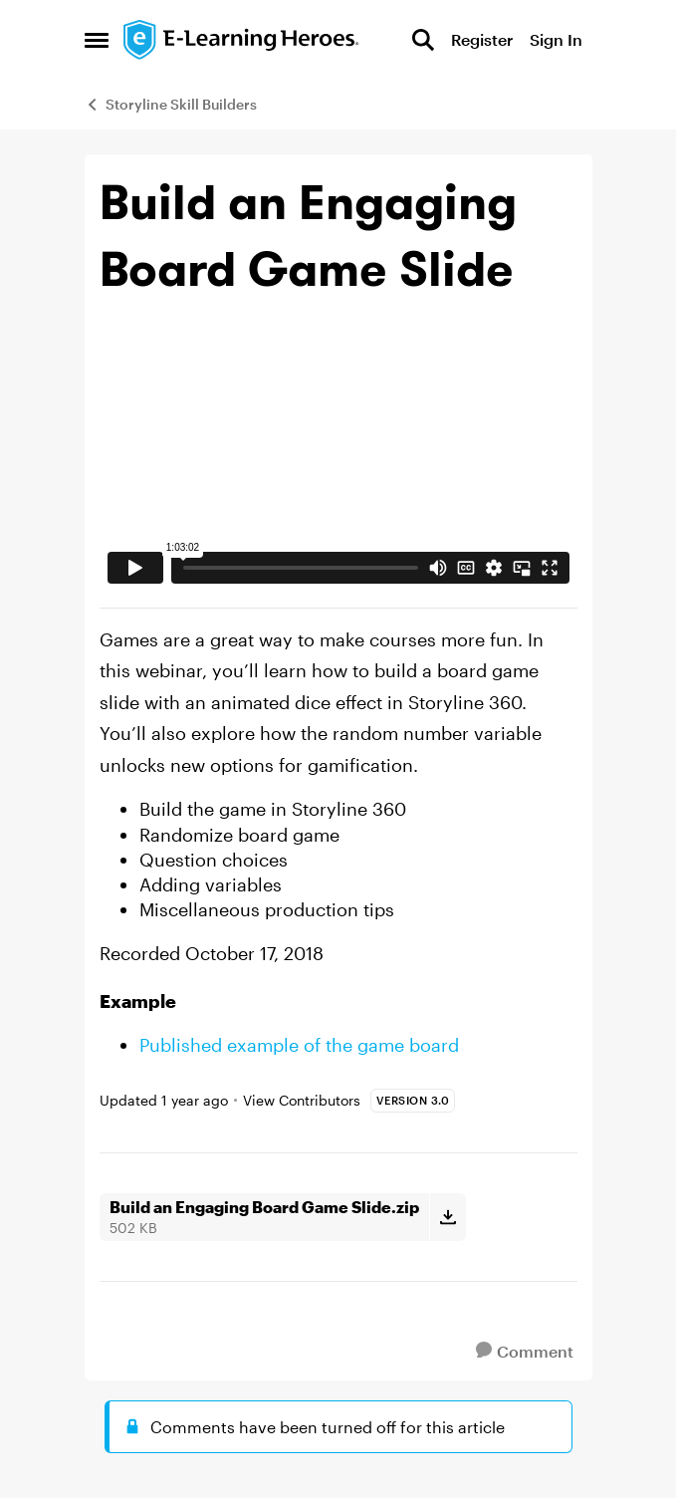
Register (482, 39)
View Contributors (301, 1100)
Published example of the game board (299, 1045)
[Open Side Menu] (96, 40)
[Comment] (524, 1351)
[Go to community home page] (241, 40)
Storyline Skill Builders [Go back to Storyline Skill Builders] (171, 104)
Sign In (556, 39)
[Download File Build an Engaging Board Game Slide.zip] (447, 1217)
